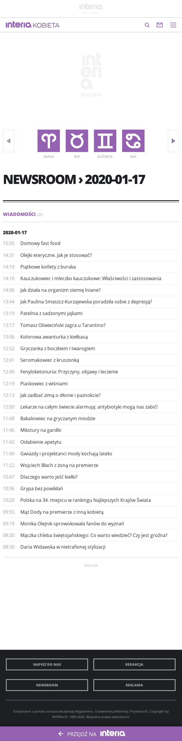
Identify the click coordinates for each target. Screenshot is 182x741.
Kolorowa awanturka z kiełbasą (54, 337)
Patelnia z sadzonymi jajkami (51, 313)
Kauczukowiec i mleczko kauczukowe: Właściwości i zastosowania (90, 278)
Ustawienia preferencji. (112, 711)
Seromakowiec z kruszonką (49, 360)
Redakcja (134, 664)
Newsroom (47, 685)
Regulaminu (84, 711)
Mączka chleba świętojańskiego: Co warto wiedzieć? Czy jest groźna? (93, 535)
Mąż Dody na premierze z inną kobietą (62, 512)
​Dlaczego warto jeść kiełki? (49, 477)
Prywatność (139, 711)
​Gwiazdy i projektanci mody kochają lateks (66, 453)
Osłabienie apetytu (40, 442)
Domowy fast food (40, 243)
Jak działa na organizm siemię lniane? (60, 290)
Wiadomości (23, 214)
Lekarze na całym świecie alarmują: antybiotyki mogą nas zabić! (89, 407)
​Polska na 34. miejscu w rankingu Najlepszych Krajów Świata (85, 500)
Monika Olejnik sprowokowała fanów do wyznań (72, 523)
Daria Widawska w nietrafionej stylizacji (63, 547)
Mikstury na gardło (40, 430)
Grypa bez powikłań (41, 488)
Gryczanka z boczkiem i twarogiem (57, 348)
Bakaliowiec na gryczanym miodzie (57, 418)
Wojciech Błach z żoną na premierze (59, 465)
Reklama (134, 685)
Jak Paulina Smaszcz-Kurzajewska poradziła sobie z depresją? (86, 301)
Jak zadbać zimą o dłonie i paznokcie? (60, 395)
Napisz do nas (47, 664)
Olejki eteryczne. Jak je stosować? (56, 255)
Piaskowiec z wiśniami (44, 383)
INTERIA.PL (60, 717)
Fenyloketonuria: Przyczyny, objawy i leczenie (69, 371)
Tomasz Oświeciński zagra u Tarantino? (63, 325)
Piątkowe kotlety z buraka (48, 267)
